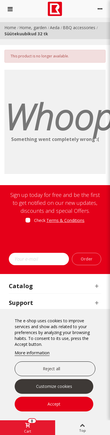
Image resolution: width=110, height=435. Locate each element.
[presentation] (57, 239)
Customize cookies (54, 386)
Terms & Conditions (65, 220)
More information (32, 353)
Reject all (51, 368)
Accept (54, 404)
